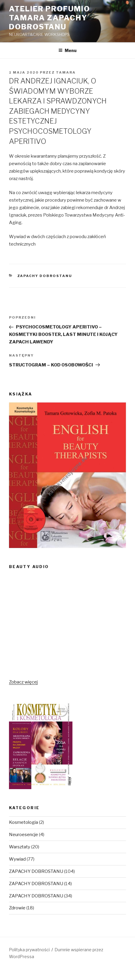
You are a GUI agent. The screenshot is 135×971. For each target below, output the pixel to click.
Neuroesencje (23, 834)
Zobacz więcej (23, 682)
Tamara (66, 72)
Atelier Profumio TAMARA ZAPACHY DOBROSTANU (49, 17)
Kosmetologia (23, 822)
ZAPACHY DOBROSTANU (44, 276)
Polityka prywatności (29, 949)
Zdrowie (17, 908)
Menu (67, 50)
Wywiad (17, 859)
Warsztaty (19, 847)
